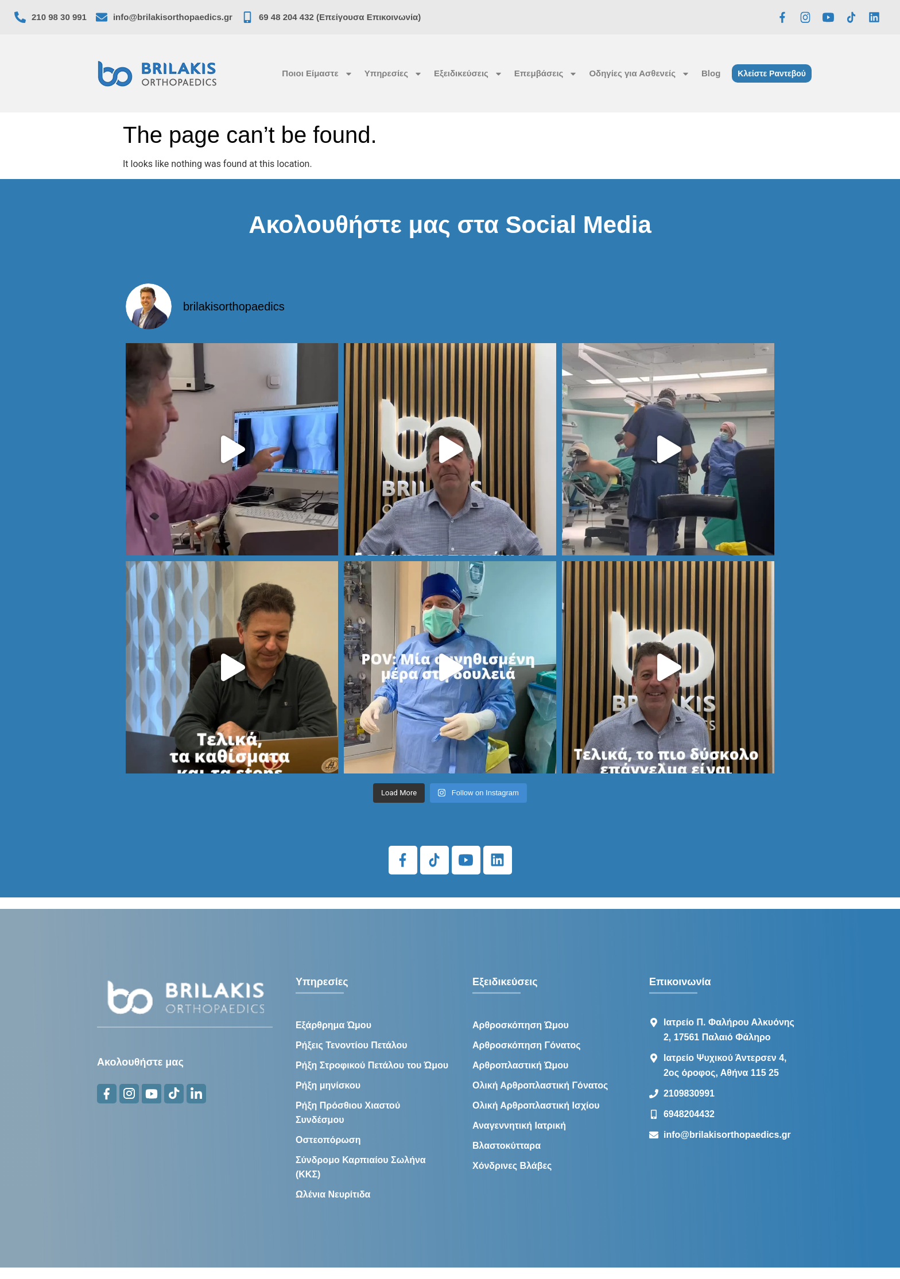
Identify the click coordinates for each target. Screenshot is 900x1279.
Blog (710, 73)
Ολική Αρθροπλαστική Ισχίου (536, 1105)
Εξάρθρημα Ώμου (333, 1025)
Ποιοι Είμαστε (317, 74)
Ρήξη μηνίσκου (328, 1085)
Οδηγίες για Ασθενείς (639, 74)
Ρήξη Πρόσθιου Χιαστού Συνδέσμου (348, 1113)
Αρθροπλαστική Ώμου (520, 1065)
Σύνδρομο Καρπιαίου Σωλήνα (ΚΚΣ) (361, 1167)
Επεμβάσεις (546, 74)
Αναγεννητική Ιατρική (519, 1125)
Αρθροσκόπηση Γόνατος (526, 1045)
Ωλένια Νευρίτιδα (333, 1194)
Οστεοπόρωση (328, 1140)
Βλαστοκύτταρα (506, 1145)
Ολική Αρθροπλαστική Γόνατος (540, 1085)
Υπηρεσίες (393, 74)
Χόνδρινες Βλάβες (512, 1166)
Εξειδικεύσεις (468, 74)
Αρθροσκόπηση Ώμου (520, 1025)
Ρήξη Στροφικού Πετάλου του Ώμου (372, 1065)
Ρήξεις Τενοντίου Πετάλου (352, 1045)
